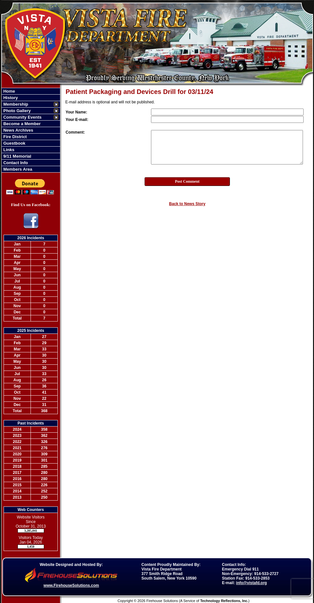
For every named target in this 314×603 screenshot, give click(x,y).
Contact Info (15, 162)
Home (8, 91)
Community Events (22, 117)
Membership (15, 104)
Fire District (14, 136)
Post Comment (187, 181)
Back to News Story (187, 204)
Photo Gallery (16, 110)
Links (8, 149)
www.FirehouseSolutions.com (71, 585)
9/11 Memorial (16, 156)
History (10, 97)
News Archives (17, 130)
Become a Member (21, 123)
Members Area (17, 169)
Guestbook (14, 143)
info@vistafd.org (251, 583)
